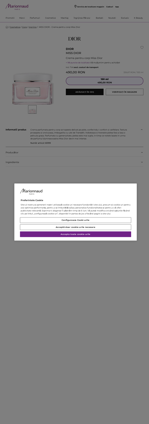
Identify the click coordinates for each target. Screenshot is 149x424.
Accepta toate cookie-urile (75, 234)
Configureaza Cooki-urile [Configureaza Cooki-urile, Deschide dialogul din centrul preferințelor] (75, 220)
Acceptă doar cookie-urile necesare (75, 227)
